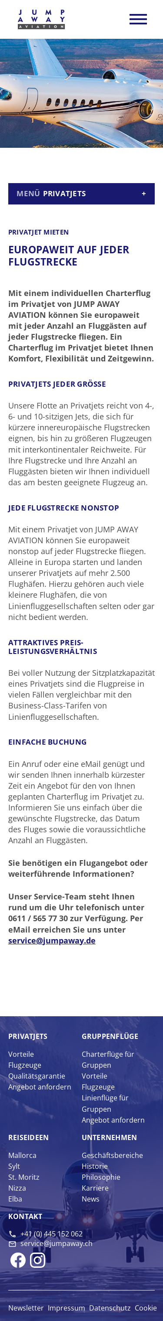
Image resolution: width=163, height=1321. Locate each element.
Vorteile (21, 1054)
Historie (95, 1166)
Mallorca (22, 1155)
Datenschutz (110, 1308)
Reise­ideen (28, 1137)
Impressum (66, 1308)
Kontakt (25, 1216)
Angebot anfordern (39, 1087)
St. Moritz (24, 1177)
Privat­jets (28, 1036)
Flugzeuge (24, 1065)
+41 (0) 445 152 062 (51, 1234)
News (91, 1199)
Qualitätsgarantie (36, 1076)
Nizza (17, 1188)
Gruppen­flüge (110, 1036)
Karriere (95, 1188)
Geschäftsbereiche (112, 1155)
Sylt (14, 1166)
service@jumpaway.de (52, 940)
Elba (15, 1199)
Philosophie (101, 1177)
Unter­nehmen (109, 1137)
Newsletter (26, 1308)
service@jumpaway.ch (56, 1243)
